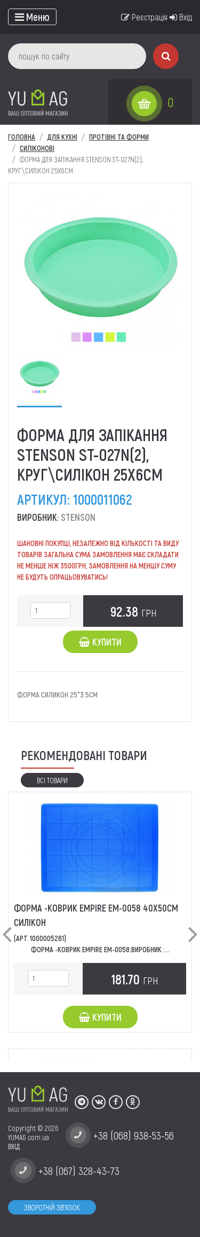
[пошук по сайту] (77, 56)
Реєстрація (144, 17)
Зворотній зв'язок (52, 1207)
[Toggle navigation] (32, 17)
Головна (21, 136)
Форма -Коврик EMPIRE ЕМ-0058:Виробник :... (100, 949)
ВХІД (14, 1146)
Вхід (181, 17)
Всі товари (52, 780)
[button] (7, 925)
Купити (100, 642)
